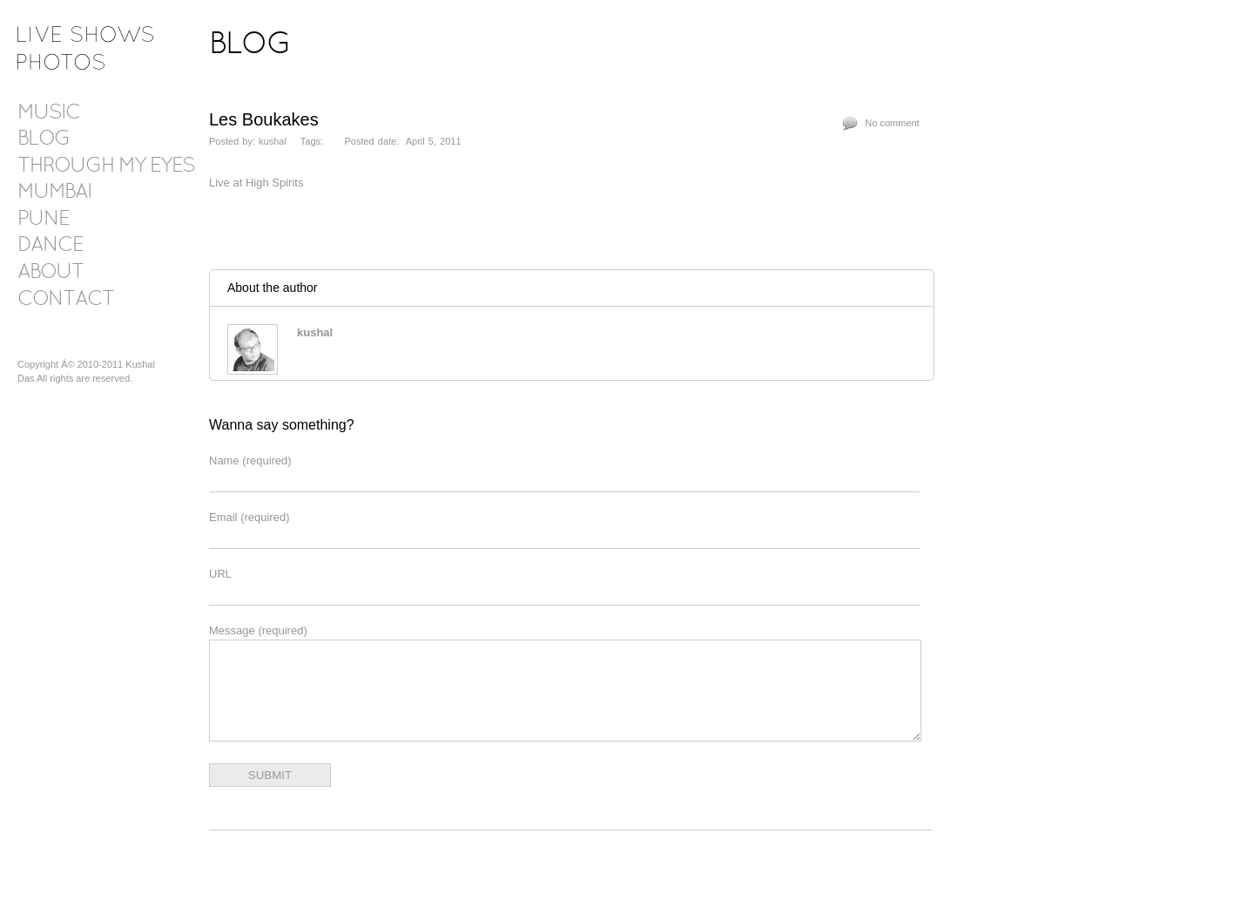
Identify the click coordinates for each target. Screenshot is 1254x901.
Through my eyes (105, 166)
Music (48, 113)
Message (258, 630)
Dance (50, 245)
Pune (43, 219)
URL (220, 573)
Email (249, 517)
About (50, 272)
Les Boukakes (264, 119)
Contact (65, 299)
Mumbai (54, 192)
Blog (43, 139)
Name (250, 460)
